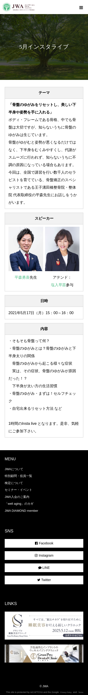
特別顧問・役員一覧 (18, 476)
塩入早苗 (58, 285)
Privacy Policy (66, 692)
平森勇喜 (22, 277)
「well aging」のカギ (19, 503)
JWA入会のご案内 (17, 497)
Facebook (44, 543)
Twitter (44, 580)
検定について (14, 483)
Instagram (43, 555)
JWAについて (14, 469)
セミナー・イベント (18, 490)
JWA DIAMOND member (21, 510)
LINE (44, 568)
